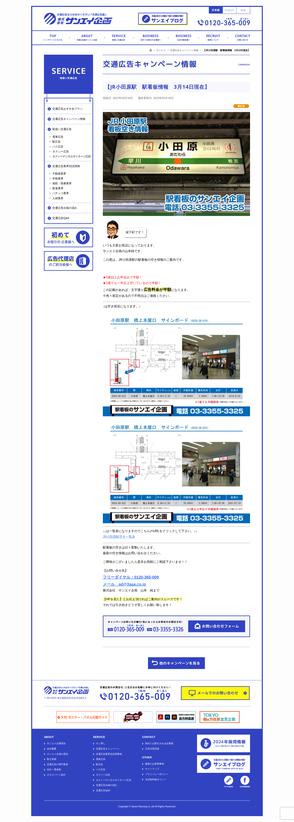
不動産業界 (59, 173)
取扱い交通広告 (62, 129)
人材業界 (57, 198)
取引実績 (51, 759)
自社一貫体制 (54, 769)
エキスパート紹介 (56, 774)
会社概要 (51, 748)
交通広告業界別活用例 (66, 166)
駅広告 (56, 141)
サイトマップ (152, 769)
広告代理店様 (152, 748)
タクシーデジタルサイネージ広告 (71, 156)
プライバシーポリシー (157, 774)
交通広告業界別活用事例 (109, 754)
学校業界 (57, 178)
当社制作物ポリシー (155, 779)
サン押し (100, 743)
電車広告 (57, 136)
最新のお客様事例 (154, 763)
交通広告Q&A (60, 218)
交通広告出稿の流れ (64, 207)
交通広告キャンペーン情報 (68, 118)
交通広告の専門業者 (57, 764)
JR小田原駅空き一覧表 (119, 536)
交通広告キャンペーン (108, 748)
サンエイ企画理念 (56, 743)
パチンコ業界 (60, 193)
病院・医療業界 (62, 183)
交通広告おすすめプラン (67, 108)
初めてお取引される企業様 (159, 743)
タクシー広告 (60, 151)
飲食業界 (57, 188)
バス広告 (57, 146)
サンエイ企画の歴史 (57, 754)
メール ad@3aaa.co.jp (124, 584)
